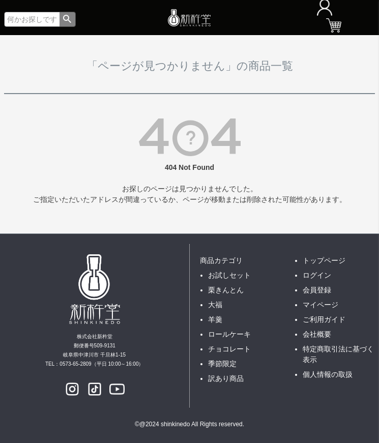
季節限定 (222, 364)
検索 (67, 19)
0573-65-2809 (75, 364)
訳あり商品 (226, 378)
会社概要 (317, 334)
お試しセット (229, 275)
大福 (215, 305)
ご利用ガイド (324, 319)
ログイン (317, 275)
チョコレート (229, 349)
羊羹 (215, 319)
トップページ (324, 260)
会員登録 (317, 290)
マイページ (320, 305)
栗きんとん (226, 290)
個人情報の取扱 (328, 374)
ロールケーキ (229, 334)
